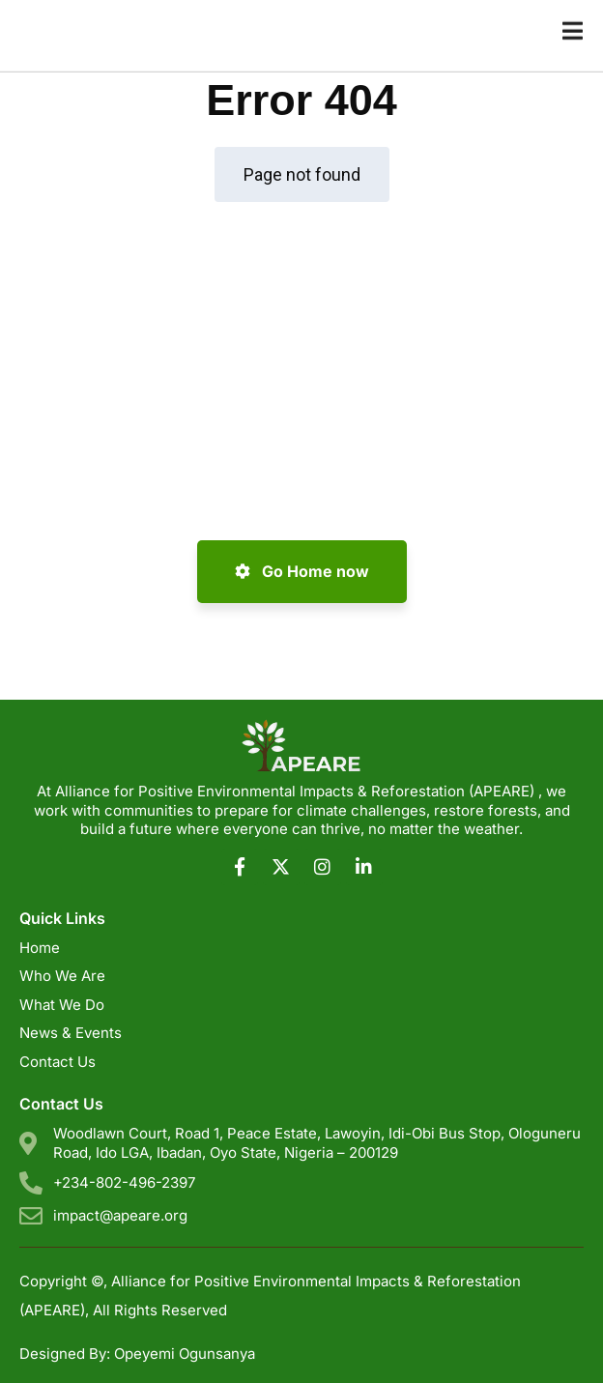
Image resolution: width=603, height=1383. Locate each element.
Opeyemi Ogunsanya (184, 1353)
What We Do (61, 1004)
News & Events (70, 1032)
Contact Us (57, 1061)
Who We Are (62, 975)
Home (39, 947)
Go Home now (302, 571)
